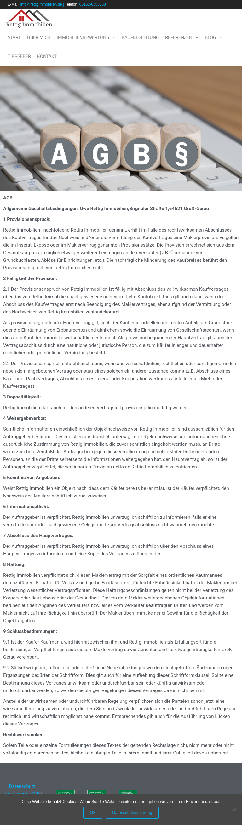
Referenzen (178, 37)
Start (14, 37)
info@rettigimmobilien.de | (42, 4)
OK (93, 812)
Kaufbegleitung (140, 37)
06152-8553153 (92, 4)
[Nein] (234, 809)
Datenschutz (21, 786)
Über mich (38, 37)
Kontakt (47, 56)
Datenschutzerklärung (132, 812)
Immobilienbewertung (83, 37)
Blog (210, 37)
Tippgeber (19, 56)
